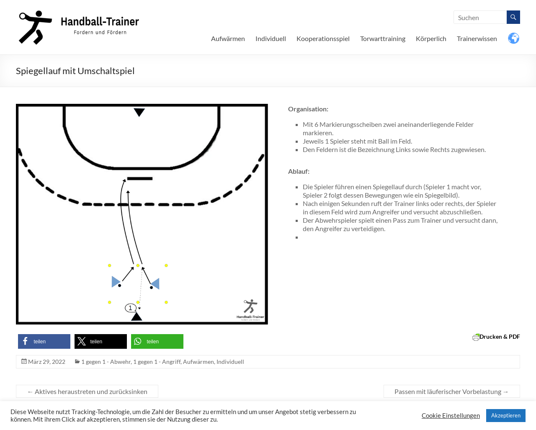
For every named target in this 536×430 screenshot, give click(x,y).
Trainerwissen (477, 38)
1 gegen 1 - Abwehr (106, 361)
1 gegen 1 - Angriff (156, 361)
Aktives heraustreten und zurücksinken (87, 391)
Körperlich (431, 38)
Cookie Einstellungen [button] (451, 415)
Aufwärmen (228, 38)
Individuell (270, 38)
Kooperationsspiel (323, 38)
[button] (44, 341)
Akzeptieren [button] (506, 415)
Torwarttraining (382, 38)
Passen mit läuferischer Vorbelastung (451, 391)
